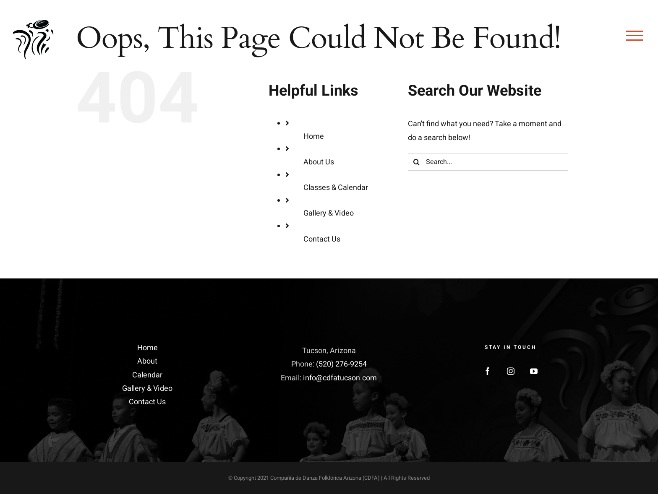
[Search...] (488, 162)
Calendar (147, 375)
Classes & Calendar (335, 187)
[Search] (417, 162)
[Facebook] (487, 371)
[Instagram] (510, 371)
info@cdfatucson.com (340, 378)
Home (313, 136)
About (147, 361)
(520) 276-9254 (341, 364)
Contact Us (321, 239)
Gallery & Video (328, 213)
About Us (318, 162)
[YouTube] (534, 371)
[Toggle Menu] (634, 36)
